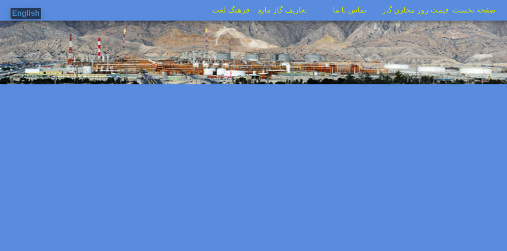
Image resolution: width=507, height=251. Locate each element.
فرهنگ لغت (228, 10)
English (26, 13)
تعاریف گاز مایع (286, 10)
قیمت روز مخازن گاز (412, 10)
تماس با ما (355, 10)
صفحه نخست (479, 10)
